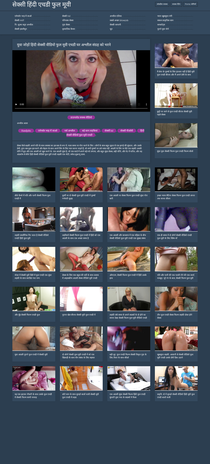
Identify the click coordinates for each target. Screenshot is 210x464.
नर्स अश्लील (69, 130)
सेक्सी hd (109, 130)
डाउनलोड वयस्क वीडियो (81, 117)
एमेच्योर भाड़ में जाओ (47, 130)
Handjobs (26, 130)
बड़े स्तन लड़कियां (89, 130)
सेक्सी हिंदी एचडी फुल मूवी (41, 4)
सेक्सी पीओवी (126, 130)
